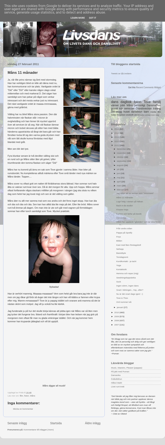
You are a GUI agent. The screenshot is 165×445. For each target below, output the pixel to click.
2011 (117, 145)
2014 (117, 133)
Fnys (118, 237)
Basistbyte (121, 253)
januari (120, 307)
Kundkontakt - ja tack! (126, 261)
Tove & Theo (122, 298)
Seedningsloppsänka (126, 277)
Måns (32, 396)
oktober (120, 157)
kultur (142, 115)
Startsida (56, 423)
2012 (117, 141)
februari (120, 189)
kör (121, 108)
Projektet (121, 115)
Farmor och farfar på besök (129, 214)
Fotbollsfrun (116, 379)
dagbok (126, 102)
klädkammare (150, 115)
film (21, 396)
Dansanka (115, 375)
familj (157, 102)
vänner (115, 105)
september (122, 161)
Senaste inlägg (17, 423)
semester (129, 108)
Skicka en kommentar (23, 409)
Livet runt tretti (117, 386)
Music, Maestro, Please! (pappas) (126, 368)
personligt (139, 105)
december (122, 149)
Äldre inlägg (92, 423)
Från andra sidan (124, 228)
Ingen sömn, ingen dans (127, 286)
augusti (120, 165)
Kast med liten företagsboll (128, 245)
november (122, 153)
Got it (92, 18)
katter (113, 115)
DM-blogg (116, 111)
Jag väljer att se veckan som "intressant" (135, 193)
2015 (117, 129)
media (153, 112)
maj (119, 177)
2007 (117, 325)
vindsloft (129, 115)
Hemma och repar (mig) (127, 273)
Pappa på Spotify (124, 233)
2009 (117, 316)
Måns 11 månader (124, 197)
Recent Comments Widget (148, 87)
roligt (157, 115)
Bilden (119, 241)
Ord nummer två (123, 302)
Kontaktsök (121, 269)
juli (118, 169)
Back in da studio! (124, 205)
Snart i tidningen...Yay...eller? (129, 290)
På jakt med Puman (120, 371)
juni (119, 173)
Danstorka (121, 218)
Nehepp (120, 249)
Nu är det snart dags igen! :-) (129, 294)
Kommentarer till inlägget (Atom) (39, 429)
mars (119, 185)
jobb (122, 105)
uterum (137, 115)
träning (157, 108)
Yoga (118, 265)
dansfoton (136, 111)
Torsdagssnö (122, 257)
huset (127, 111)
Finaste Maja (122, 209)
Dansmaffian (154, 105)
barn (146, 111)
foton (26, 396)
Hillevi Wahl (116, 383)
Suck (118, 281)
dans (114, 102)
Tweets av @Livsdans (121, 73)
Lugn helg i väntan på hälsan (129, 201)
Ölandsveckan (144, 108)
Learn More (77, 18)
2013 (117, 137)
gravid (114, 108)
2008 (117, 320)
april (119, 181)
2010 (117, 312)
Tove (147, 102)
